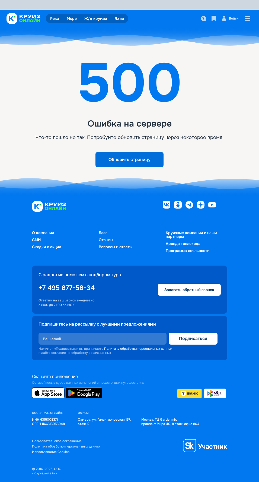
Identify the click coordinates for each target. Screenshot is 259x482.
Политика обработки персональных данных (66, 447)
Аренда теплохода (183, 243)
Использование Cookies (50, 452)
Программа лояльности (187, 251)
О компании (43, 233)
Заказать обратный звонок (189, 289)
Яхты (119, 18)
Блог (103, 233)
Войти (229, 18)
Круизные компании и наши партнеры (191, 234)
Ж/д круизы (95, 18)
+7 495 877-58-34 (67, 288)
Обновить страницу (129, 159)
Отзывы (106, 240)
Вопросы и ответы (115, 247)
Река (54, 18)
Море (72, 18)
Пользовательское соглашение (57, 441)
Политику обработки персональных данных (138, 348)
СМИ (36, 240)
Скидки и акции (46, 247)
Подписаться (193, 338)
